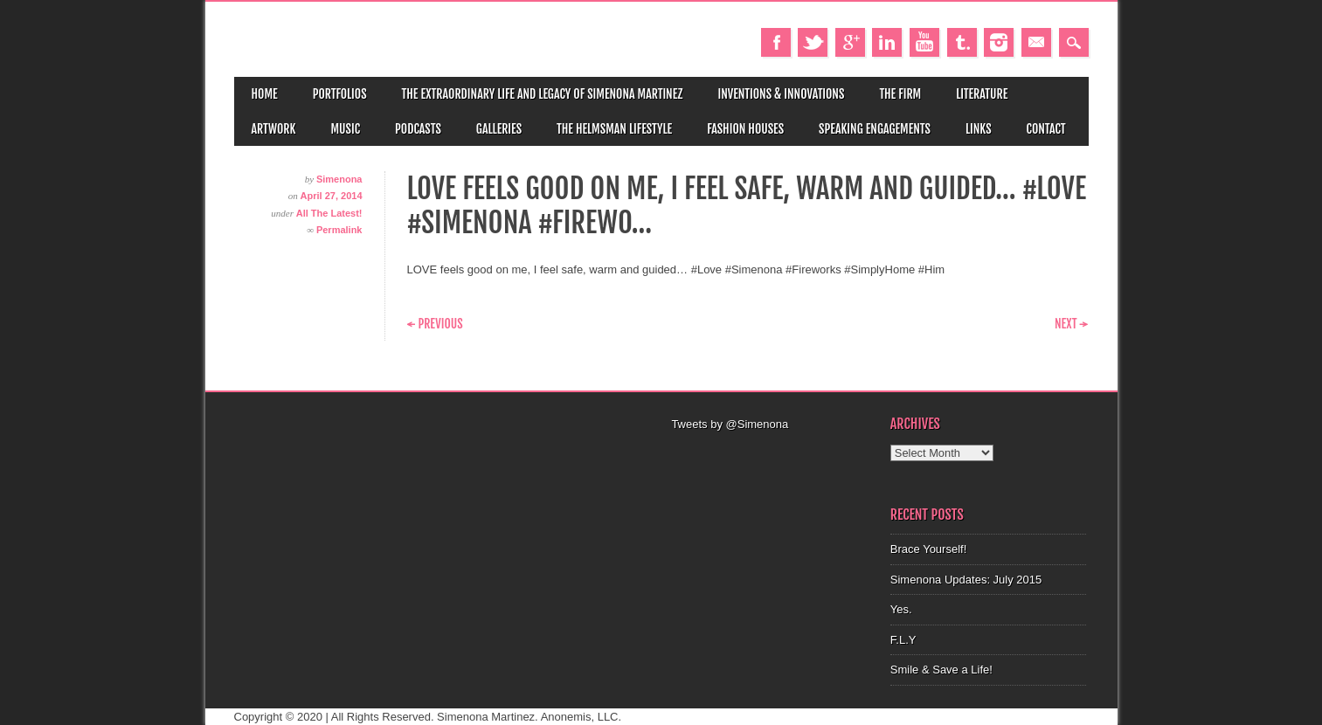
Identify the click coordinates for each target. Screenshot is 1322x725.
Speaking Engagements (875, 128)
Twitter (812, 42)
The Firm (900, 93)
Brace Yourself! (928, 549)
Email (1036, 42)
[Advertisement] (771, 455)
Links (979, 128)
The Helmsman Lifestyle (614, 128)
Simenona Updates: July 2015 (966, 579)
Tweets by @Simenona (729, 424)
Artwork (274, 128)
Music (345, 128)
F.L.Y (903, 639)
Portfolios (340, 93)
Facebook (776, 42)
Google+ (850, 42)
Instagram (999, 42)
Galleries (499, 128)
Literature (981, 93)
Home (265, 93)
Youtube (924, 42)
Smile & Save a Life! (941, 669)
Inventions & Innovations (780, 93)
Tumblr (962, 42)
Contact (1046, 128)
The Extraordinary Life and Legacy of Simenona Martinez (542, 93)
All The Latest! (329, 213)
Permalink (339, 229)
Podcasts (418, 128)
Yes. (901, 609)
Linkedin (887, 42)
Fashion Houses (745, 128)
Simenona (339, 179)
